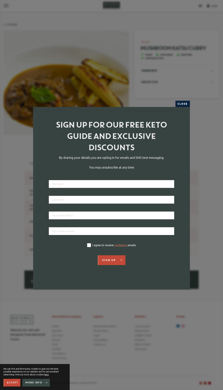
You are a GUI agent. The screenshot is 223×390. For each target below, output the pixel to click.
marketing (121, 245)
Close (182, 104)
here (46, 374)
